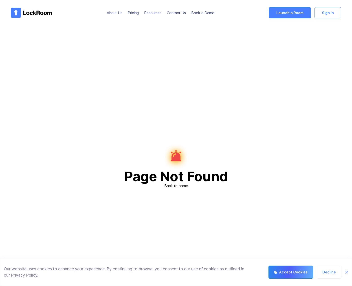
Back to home (176, 185)
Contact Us (176, 13)
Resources (152, 13)
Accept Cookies (291, 272)
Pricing (133, 13)
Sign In (328, 13)
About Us (114, 13)
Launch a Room (290, 13)
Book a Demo (202, 13)
